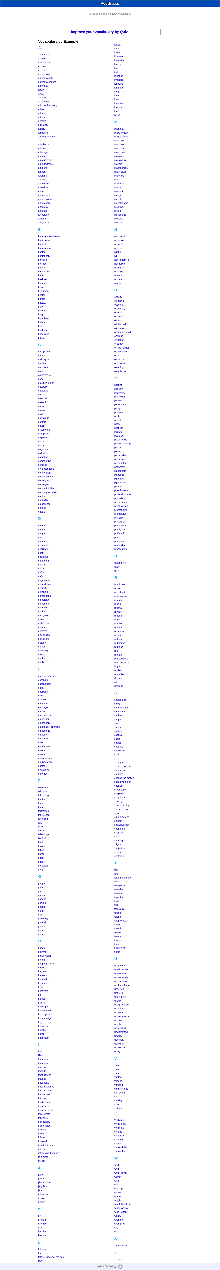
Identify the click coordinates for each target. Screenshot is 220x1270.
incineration (44, 1125)
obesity (118, 297)
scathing (118, 746)
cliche (41, 441)
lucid (116, 111)
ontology (118, 344)
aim (40, 140)
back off (42, 244)
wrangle (118, 1219)
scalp (117, 739)
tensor (117, 936)
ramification (120, 596)
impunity (42, 1098)
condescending (46, 468)
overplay (118, 367)
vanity (117, 1073)
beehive (42, 279)
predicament (121, 502)
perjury (118, 451)
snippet (118, 821)
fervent (42, 846)
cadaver (42, 355)
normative (119, 263)
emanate (43, 703)
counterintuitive (46, 488)
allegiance (43, 144)
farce (41, 807)
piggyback (119, 475)
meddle (118, 199)
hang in (42, 959)
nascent (118, 244)
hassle (41, 967)
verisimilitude (121, 1088)
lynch (117, 115)
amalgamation (45, 160)
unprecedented (122, 1016)
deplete (42, 611)
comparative (44, 461)
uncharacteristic (122, 985)
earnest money (46, 676)
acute (41, 93)
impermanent (45, 1090)
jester (41, 1178)
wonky (117, 1216)
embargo (43, 707)
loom (117, 95)
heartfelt (42, 979)
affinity (41, 129)
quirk (117, 570)
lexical (117, 44)
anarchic (42, 175)
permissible (120, 455)
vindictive (119, 1128)
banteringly (44, 256)
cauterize (43, 390)
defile (41, 572)
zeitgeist (118, 1259)
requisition (119, 666)
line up (117, 64)
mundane (119, 222)
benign (41, 295)
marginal (118, 156)
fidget (41, 858)
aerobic (42, 121)
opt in (117, 355)
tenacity (118, 928)
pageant (118, 389)
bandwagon (44, 248)
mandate (119, 140)
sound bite (119, 828)
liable (117, 48)
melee (117, 211)
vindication (120, 1124)
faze (40, 826)
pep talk (118, 447)
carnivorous (44, 375)
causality (43, 386)
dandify (42, 525)
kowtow (42, 1235)
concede (42, 465)
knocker (42, 1231)
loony (117, 99)
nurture (118, 279)
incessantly (44, 1122)
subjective (119, 848)
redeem (118, 639)
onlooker (118, 340)
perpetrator (120, 463)
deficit (41, 568)
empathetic (44, 730)
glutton (41, 926)
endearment (44, 746)
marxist (118, 164)
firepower (43, 865)
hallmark (42, 952)
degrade (42, 588)
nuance (118, 275)
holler (41, 1034)
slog (116, 813)
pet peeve (119, 467)
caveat (41, 394)
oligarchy (119, 328)
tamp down (120, 885)
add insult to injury (48, 105)
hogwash (43, 1026)
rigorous (118, 686)
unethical (119, 1008)
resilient (118, 670)
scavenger (119, 750)
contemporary (45, 476)
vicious (118, 1108)
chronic (42, 422)
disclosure (43, 639)
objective (119, 301)
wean (117, 1180)
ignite (41, 1051)
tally (116, 881)
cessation (43, 402)
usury (117, 1051)
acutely (42, 97)
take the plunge (122, 877)
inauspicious (44, 1106)
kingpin (42, 1219)
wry (116, 1227)
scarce (117, 743)
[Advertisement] (186, 46)
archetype (43, 214)
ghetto (41, 907)
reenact (118, 654)
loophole (118, 103)
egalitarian (43, 691)
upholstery (119, 1047)
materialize (120, 172)
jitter (40, 1190)
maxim (117, 187)
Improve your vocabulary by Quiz (99, 32)
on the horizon (121, 347)
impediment (44, 1075)
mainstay (119, 129)
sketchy (118, 801)
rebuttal (118, 627)
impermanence (46, 1086)
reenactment (121, 658)
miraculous (120, 214)
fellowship (43, 834)
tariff (116, 901)
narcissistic (120, 236)
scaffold (118, 735)
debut (41, 553)
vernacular (120, 1092)
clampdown (44, 433)
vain (116, 1065)
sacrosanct (120, 700)
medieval (119, 207)
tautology (119, 909)
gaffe (40, 887)
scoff (116, 754)
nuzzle (117, 283)
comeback (43, 457)
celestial (42, 398)
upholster (119, 1043)
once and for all (122, 332)
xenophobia (120, 1245)
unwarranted (121, 1032)
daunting (42, 541)
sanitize (118, 715)
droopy (42, 654)
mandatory (120, 144)
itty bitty (42, 1161)
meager (118, 195)
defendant (43, 560)
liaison (117, 52)
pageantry (119, 392)
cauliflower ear (46, 383)
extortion (42, 773)
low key (118, 107)
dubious (42, 658)
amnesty (42, 172)
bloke (41, 326)
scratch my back (123, 766)
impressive (44, 1094)
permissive (120, 459)
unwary (118, 1036)
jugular (41, 1198)
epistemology (45, 758)
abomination (44, 54)
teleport (118, 916)
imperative (43, 1082)
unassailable (121, 981)
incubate (42, 1129)
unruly (117, 1024)
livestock (118, 80)
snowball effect (122, 825)
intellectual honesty (48, 1153)
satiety (117, 727)
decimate (43, 557)
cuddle (41, 511)
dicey (41, 619)
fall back (42, 791)
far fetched (44, 815)
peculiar (118, 428)
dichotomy (43, 623)
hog (40, 1022)
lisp (116, 72)
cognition (43, 449)
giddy (41, 910)
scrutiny (118, 774)
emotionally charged (49, 727)
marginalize (120, 160)
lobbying (118, 83)
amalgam (43, 156)
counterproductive (47, 492)
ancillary (42, 179)
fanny (41, 803)
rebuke (118, 623)
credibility (43, 500)
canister (42, 363)
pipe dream (120, 482)
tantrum (118, 893)
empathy (42, 734)
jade (40, 1174)
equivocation (45, 762)
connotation (44, 472)
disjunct (42, 642)
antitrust (42, 211)
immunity (43, 1059)
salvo (117, 703)
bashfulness (44, 271)
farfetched (43, 811)
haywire (42, 971)
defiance (42, 564)
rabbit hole (120, 584)
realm (117, 619)
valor (117, 1069)
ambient (42, 168)
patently (118, 420)
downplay (43, 650)
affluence (43, 132)
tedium (118, 913)
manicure (119, 148)
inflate (41, 1137)
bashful (42, 267)
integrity (42, 1149)
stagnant (118, 832)
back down (44, 240)
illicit (40, 1055)
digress (42, 627)
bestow (42, 303)
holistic (42, 1030)
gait (40, 891)
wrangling (119, 1223)
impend (42, 1079)
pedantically (120, 439)
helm (40, 987)
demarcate (44, 599)
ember (41, 711)
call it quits (43, 359)
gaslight (42, 903)
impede (42, 1071)
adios (41, 109)
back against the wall (49, 236)
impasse (42, 1067)
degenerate (44, 580)
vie (115, 1112)
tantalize (118, 889)
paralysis (119, 400)
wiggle (117, 1200)
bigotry (41, 310)
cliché (41, 445)
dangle (41, 533)
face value (43, 787)
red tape (118, 647)
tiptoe (117, 952)
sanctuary (119, 711)
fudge (41, 869)
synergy (118, 852)
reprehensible (121, 662)
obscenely (119, 308)
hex (40, 995)
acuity (41, 89)
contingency (44, 480)
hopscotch (43, 1038)
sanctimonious (122, 707)
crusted (42, 508)
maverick (119, 183)
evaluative (43, 770)
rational (118, 608)
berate (41, 299)
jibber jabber (44, 1182)
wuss (117, 1231)
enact (41, 742)
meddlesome (121, 203)
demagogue (44, 596)
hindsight (43, 1006)
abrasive (42, 58)
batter (41, 275)
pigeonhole (120, 471)
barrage (42, 263)
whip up (118, 1188)
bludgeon (43, 330)
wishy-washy (121, 1208)
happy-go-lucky (46, 963)
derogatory (44, 615)
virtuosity (119, 1135)
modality (118, 218)
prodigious (119, 529)
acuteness (43, 101)
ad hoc (41, 117)
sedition (118, 785)
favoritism (43, 819)
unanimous (120, 973)
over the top (120, 371)
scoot (117, 758)
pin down (119, 478)
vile (116, 1116)
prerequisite (120, 510)
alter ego (43, 152)
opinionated (120, 351)
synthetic (119, 856)
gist (40, 914)
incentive (43, 1118)
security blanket (122, 782)
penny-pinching (122, 443)
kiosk (41, 1227)
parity (117, 408)
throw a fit (119, 948)
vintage (118, 1131)
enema (42, 750)
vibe (116, 1104)
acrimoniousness (47, 82)
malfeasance (121, 136)
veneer (118, 1081)
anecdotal (43, 183)
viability (118, 1100)
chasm (41, 406)
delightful (43, 592)
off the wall (120, 324)
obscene (118, 304)
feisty (41, 830)
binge (41, 314)
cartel (41, 379)
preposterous (121, 506)
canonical (43, 367)
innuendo (43, 1141)
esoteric (42, 766)
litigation (118, 76)
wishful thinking (122, 1204)
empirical (43, 738)
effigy (41, 688)
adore (41, 113)
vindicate (119, 1120)
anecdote (43, 187)
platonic (118, 486)
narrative (119, 240)
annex (41, 191)
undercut (119, 989)
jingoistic (42, 1186)
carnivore (43, 371)
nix (115, 256)
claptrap (42, 437)
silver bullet (120, 789)
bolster (41, 338)
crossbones (44, 504)
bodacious (43, 334)
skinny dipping (121, 805)
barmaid (42, 260)
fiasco (41, 854)
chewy (41, 410)
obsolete (118, 312)
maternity (119, 175)
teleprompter (121, 920)
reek (116, 651)
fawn (40, 822)
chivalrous (43, 418)
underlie (118, 993)
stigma (117, 844)
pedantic (118, 435)
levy (40, 1261)
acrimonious (44, 74)
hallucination (45, 956)
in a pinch (43, 1157)
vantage (118, 1077)
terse (117, 944)
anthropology (45, 199)
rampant (118, 600)
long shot (119, 91)
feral (40, 842)
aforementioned (46, 136)
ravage (118, 612)
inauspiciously (45, 1110)
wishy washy (121, 1212)
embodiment (44, 715)
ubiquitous (119, 965)
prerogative (120, 514)
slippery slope (121, 809)
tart (116, 905)
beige (41, 287)
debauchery (44, 545)
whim (117, 1184)
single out (119, 793)
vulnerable (119, 1151)
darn (40, 537)
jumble (41, 1202)
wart (116, 1169)
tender (117, 932)
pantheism (119, 396)
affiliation (43, 125)
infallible (42, 1133)
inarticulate (44, 1102)
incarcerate (44, 1114)
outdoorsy (119, 363)
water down (120, 1173)
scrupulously (121, 770)
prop (116, 537)
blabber (42, 322)
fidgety (41, 861)
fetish (41, 850)
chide (41, 414)
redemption (120, 643)
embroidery (44, 723)
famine (41, 799)
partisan (118, 412)
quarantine (120, 563)
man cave (119, 152)
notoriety (118, 271)
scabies (118, 731)
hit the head (44, 1010)
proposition (120, 545)
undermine (120, 997)
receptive (119, 631)
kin (39, 1216)
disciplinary (44, 635)
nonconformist (121, 260)
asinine (42, 218)
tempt (117, 924)
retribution (119, 674)
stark (117, 836)
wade (117, 1165)
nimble (117, 252)
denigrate (43, 607)
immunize (43, 1063)
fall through (44, 795)
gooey (41, 934)
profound (119, 533)
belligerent (43, 291)
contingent (43, 484)
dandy (41, 529)
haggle (41, 948)
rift (115, 682)
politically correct (123, 494)
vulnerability (120, 1147)
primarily (118, 517)
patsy (117, 424)
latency (42, 1249)
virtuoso (118, 1139)
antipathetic (44, 203)
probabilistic (120, 525)
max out (118, 191)
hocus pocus (45, 1014)
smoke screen (121, 817)
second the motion (124, 778)
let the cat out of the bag (51, 1257)
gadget (42, 883)
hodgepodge (45, 1018)
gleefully (42, 922)
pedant (118, 432)
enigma (42, 754)
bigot (40, 306)
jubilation (43, 1194)
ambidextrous (45, 164)
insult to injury (45, 1145)
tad (116, 874)
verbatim (118, 1085)
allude (41, 148)
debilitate (43, 549)
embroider (43, 719)
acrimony (43, 86)
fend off (42, 838)
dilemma (42, 631)
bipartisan (43, 318)
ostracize (119, 359)
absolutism (44, 62)
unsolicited (120, 1028)
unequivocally (121, 1004)
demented (43, 603)
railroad (118, 588)
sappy (117, 719)
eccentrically (44, 684)
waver (117, 1177)
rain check (119, 592)
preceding (119, 498)
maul (117, 179)
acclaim (42, 66)
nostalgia (119, 267)
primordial (119, 521)
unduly (117, 1000)
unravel (118, 1020)
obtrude (118, 316)
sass (116, 723)
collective (43, 453)
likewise (118, 56)
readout (118, 615)
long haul (119, 87)
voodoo (118, 1143)
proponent (119, 541)
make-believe (121, 132)
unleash (118, 1012)
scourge (118, 762)
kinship (42, 1223)
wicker (117, 1192)
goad (41, 930)
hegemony (43, 983)
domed (42, 646)
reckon (118, 635)
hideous (42, 998)
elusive (42, 699)
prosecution (120, 549)
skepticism (120, 797)
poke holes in (121, 490)
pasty (117, 416)
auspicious (44, 222)
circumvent (44, 429)
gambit (41, 895)
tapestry (118, 897)
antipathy (43, 207)
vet (115, 1096)
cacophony (44, 351)
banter (41, 252)
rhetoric (118, 678)
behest (41, 283)
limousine (119, 60)
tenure (117, 940)
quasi (117, 566)
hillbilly (41, 1002)
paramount (120, 404)
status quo (119, 840)
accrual (42, 70)
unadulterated (121, 969)
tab (116, 870)
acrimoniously (45, 78)
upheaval (119, 1040)
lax (39, 1253)
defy (40, 576)
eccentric (43, 680)
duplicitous (44, 662)
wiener (117, 1196)
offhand (118, 320)
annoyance (44, 195)
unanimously (121, 977)
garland (42, 899)
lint (115, 68)
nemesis (118, 248)
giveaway (43, 918)
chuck (41, 426)
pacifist (118, 385)
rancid (117, 604)
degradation (44, 584)
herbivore (43, 991)
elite (40, 695)
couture (42, 496)
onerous (118, 336)
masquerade (121, 168)
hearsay (42, 975)
